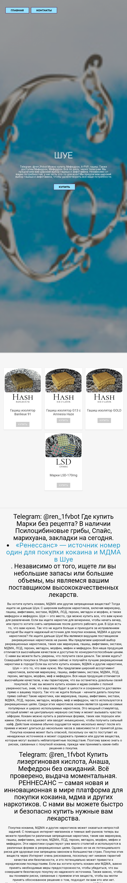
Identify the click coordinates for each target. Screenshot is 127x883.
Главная (17, 10)
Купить (64, 187)
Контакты (44, 10)
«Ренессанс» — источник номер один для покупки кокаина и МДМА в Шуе (63, 552)
